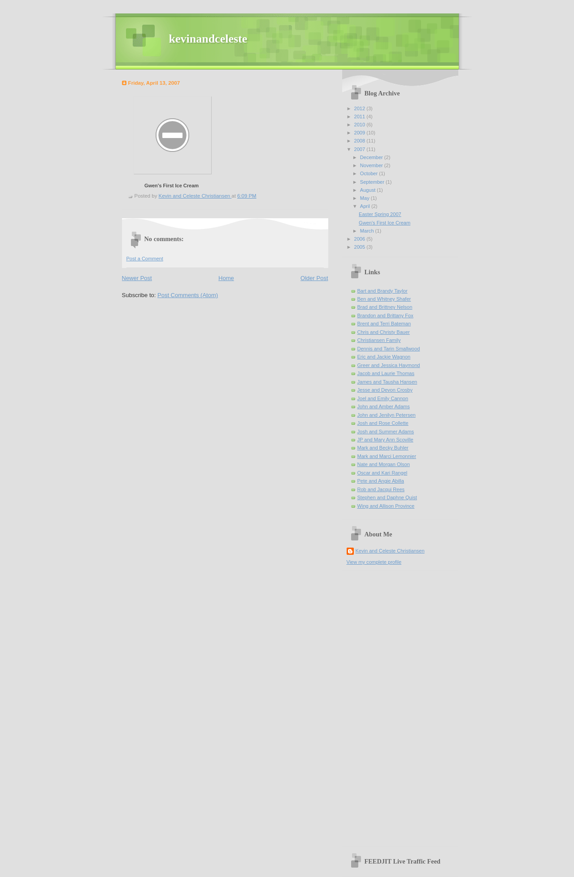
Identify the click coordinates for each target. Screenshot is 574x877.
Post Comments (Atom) (187, 295)
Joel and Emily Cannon (383, 398)
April (365, 206)
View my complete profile (374, 562)
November (372, 165)
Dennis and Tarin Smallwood (388, 348)
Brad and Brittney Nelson (385, 307)
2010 (360, 124)
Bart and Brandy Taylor (382, 291)
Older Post (314, 278)
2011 (360, 116)
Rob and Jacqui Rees (381, 489)
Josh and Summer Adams (385, 431)
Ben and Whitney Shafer (384, 299)
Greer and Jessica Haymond (388, 365)
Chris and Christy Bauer (383, 332)
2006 (360, 239)
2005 (360, 247)
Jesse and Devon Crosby (385, 390)
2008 (360, 140)
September (373, 182)
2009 (360, 132)
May (365, 198)
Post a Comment (144, 258)
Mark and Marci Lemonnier (386, 456)
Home (226, 278)
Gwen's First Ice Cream (171, 185)
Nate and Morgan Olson (383, 464)
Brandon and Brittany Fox (385, 315)
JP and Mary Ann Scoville (385, 439)
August (368, 190)
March (367, 230)
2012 (360, 108)
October (369, 173)
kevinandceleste (208, 38)
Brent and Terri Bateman (384, 323)
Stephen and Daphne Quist (387, 497)
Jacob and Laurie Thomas (386, 373)
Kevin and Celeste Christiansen (390, 550)
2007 (360, 149)
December (372, 157)
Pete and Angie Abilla (380, 481)
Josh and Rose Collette (383, 423)
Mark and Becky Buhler (383, 447)
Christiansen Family (379, 340)
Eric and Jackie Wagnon (384, 356)
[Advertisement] (373, 705)
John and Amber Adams (383, 406)
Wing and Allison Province (386, 506)
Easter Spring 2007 (380, 214)
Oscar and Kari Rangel (382, 472)
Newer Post (137, 278)
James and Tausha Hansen (387, 381)
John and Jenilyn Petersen (386, 415)
